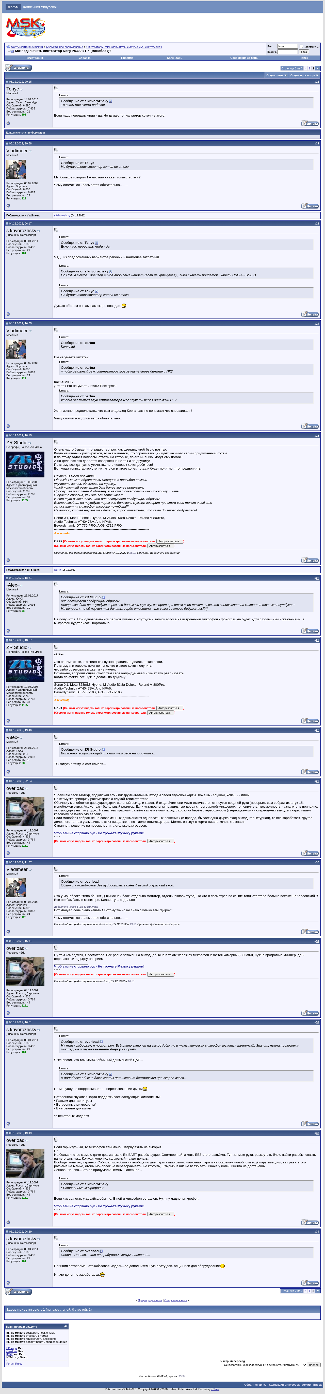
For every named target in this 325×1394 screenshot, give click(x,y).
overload (15, 788)
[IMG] (9, 1354)
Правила (127, 57)
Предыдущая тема (150, 1300)
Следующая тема (175, 1300)
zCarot (215, 1389)
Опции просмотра (302, 75)
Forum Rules (14, 1363)
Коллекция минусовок (40, 7)
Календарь (174, 57)
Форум (13, 7)
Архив (306, 1384)
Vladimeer (17, 150)
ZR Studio (16, 442)
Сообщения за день (243, 57)
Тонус (12, 88)
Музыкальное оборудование (64, 46)
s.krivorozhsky (62, 215)
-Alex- (12, 585)
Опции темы (274, 75)
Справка (84, 57)
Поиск (304, 57)
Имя (269, 46)
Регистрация (34, 57)
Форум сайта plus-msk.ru (27, 46)
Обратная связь (255, 1384)
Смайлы (11, 1351)
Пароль (272, 51)
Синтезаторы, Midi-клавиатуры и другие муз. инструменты (124, 46)
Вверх (317, 1384)
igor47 (57, 569)
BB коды (11, 1348)
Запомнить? (309, 46)
